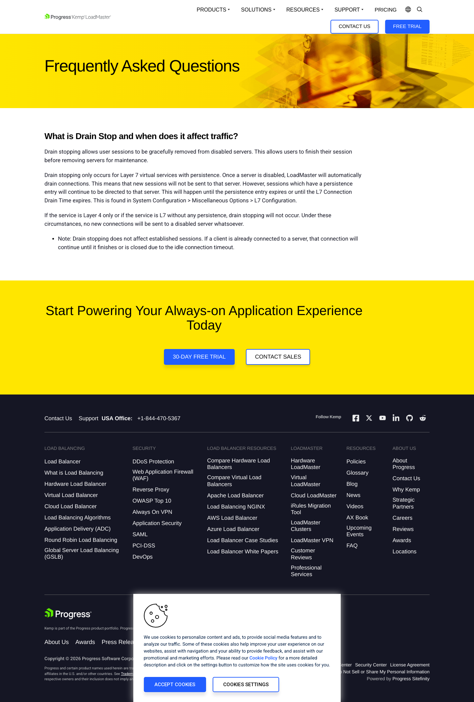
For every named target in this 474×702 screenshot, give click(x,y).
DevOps (142, 557)
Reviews (403, 529)
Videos (354, 506)
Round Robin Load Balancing (80, 540)
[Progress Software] (68, 613)
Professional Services (306, 571)
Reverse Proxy (150, 489)
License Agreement (410, 664)
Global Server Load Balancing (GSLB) (81, 553)
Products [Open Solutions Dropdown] (211, 10)
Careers (402, 518)
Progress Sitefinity (411, 678)
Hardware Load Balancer (75, 484)
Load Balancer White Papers (242, 551)
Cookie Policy (263, 658)
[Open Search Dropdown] (420, 10)
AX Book (357, 517)
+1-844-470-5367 (158, 418)
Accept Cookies (175, 684)
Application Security (156, 523)
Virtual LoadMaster (305, 480)
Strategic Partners (404, 503)
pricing (386, 10)
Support (88, 418)
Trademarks (130, 674)
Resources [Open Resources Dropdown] (303, 10)
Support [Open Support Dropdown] (347, 10)
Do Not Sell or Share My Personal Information (383, 671)
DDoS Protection (153, 461)
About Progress (404, 463)
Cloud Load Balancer (70, 506)
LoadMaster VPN (312, 540)
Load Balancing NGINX (236, 507)
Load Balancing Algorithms (77, 517)
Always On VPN (152, 512)
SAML (139, 534)
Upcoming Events (359, 531)
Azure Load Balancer (233, 529)
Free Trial (407, 26)
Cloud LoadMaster (313, 495)
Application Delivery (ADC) (77, 529)
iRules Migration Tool (311, 509)
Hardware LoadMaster (305, 463)
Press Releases (122, 642)
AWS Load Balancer (232, 518)
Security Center (371, 664)
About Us (56, 642)
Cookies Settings (246, 684)
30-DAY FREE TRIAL (199, 357)
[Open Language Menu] (408, 10)
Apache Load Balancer (235, 495)
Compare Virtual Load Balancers (234, 480)
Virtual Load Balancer (71, 495)
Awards (402, 540)
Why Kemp (406, 489)
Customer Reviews (303, 553)
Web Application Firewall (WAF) (162, 475)
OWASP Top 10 (151, 501)
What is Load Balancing (73, 473)
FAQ (351, 545)
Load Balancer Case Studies (242, 540)
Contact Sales (278, 357)
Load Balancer (62, 461)
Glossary (357, 473)
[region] (237, 648)
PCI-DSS (143, 545)
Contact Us (354, 26)
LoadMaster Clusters (305, 525)
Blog (351, 484)
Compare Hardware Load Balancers (238, 463)
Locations (405, 551)
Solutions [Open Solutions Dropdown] (256, 10)
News (353, 495)
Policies (356, 461)
